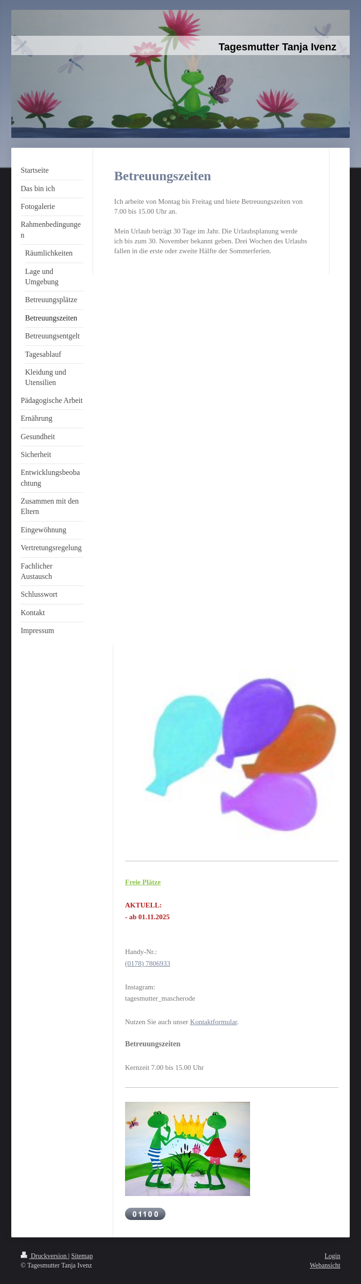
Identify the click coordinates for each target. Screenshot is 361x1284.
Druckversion (44, 1256)
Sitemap (82, 1256)
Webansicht (325, 1265)
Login (332, 1256)
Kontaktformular (213, 1022)
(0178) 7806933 (147, 963)
